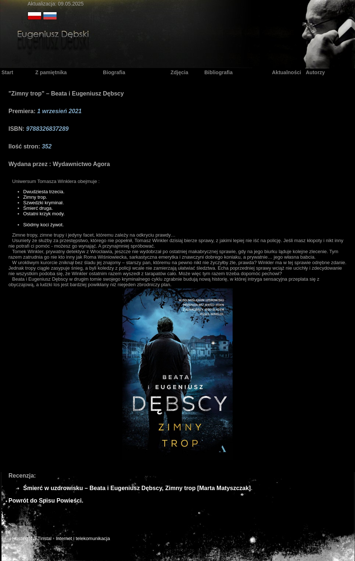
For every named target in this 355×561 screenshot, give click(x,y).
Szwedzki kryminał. (43, 202)
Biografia (114, 72)
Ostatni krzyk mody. (44, 213)
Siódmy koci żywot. (43, 224)
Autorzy (315, 72)
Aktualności (286, 72)
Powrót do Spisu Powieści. (45, 500)
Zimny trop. (35, 197)
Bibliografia (218, 72)
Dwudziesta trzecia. (44, 191)
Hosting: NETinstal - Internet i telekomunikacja (61, 538)
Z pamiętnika (51, 72)
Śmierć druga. (38, 208)
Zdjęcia (179, 72)
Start (7, 72)
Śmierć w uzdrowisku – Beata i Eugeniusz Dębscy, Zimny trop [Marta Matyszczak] (137, 488)
